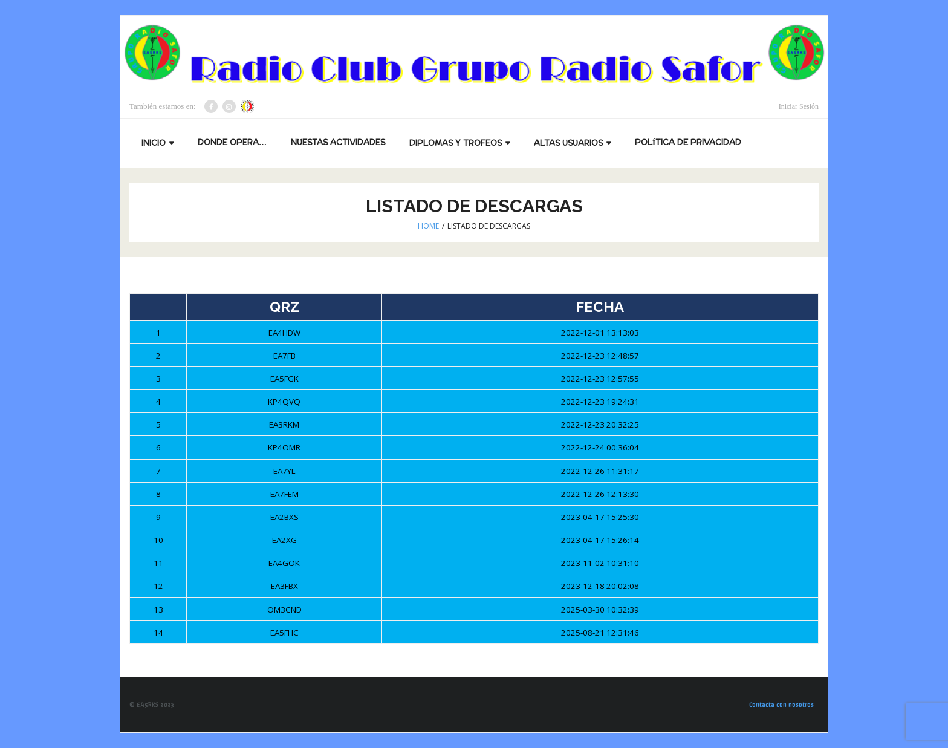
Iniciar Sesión (799, 106)
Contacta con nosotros (781, 704)
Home (428, 226)
